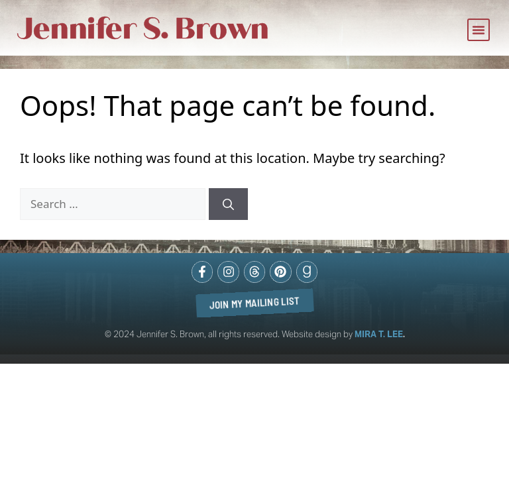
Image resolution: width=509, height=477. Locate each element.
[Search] (228, 204)
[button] (478, 30)
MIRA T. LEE (379, 334)
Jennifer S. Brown (143, 29)
